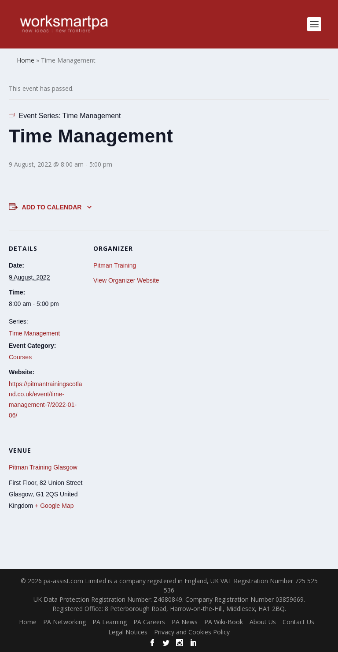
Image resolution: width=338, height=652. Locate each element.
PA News (185, 622)
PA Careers (149, 622)
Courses (20, 357)
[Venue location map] (139, 493)
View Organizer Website (126, 280)
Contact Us (298, 622)
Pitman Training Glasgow (43, 467)
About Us (263, 622)
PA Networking (64, 622)
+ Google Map (54, 505)
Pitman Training (114, 265)
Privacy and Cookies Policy (192, 632)
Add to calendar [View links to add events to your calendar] (52, 207)
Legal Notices (127, 632)
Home (28, 622)
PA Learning (109, 622)
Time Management (34, 333)
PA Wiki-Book (223, 622)
